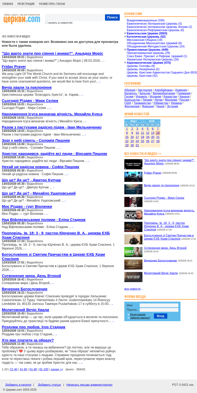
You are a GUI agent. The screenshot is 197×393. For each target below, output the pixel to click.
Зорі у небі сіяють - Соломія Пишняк (36, 140)
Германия (183, 93)
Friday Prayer (14, 66)
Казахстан (170, 96)
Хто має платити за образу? (28, 340)
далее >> (57, 369)
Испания (155, 96)
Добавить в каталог (18, 384)
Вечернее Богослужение (24, 289)
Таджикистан (142, 103)
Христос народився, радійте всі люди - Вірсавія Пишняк (54, 153)
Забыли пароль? (140, 317)
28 (157, 141)
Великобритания (164, 93)
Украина (176, 103)
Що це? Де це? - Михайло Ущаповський (39, 193)
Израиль (141, 96)
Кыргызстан (132, 99)
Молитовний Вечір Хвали (25, 310)
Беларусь (130, 93)
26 (147, 141)
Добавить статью (49, 384)
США (127, 103)
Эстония (172, 106)
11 (142, 132)
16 (132, 137)
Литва (159, 99)
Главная (7, 4)
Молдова (171, 99)
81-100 (43, 369)
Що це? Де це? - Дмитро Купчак (31, 180)
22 (126, 141)
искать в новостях (58, 22)
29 (126, 145)
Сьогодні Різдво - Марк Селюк (30, 100)
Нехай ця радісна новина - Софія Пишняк (40, 167)
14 (157, 132)
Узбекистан (160, 103)
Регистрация (26, 4)
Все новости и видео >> (142, 153)
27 (152, 141)
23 (132, 141)
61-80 (33, 369)
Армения (181, 90)
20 (152, 137)
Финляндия (132, 106)
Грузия (128, 96)
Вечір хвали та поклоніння (27, 87)
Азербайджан (164, 90)
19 (147, 137)
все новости (132, 288)
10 (137, 132)
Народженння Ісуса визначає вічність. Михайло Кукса (52, 114)
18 (142, 137)
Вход (160, 316)
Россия (184, 99)
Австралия (145, 90)
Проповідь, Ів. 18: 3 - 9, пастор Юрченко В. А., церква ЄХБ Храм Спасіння (166, 226)
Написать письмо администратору (89, 384)
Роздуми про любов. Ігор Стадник (33, 327)
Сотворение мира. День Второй (31, 276)
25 (142, 141)
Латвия (147, 99)
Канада (184, 96)
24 (137, 141)
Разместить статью (52, 4)
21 (157, 137)
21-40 (13, 369)
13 (152, 132)
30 (132, 145)
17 (137, 137)
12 (147, 132)
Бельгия (145, 93)
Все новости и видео (16, 36)
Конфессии (133, 13)
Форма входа (135, 296)
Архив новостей (136, 113)
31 (137, 145)
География (132, 83)
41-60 (23, 369)
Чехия (160, 106)
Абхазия (129, 90)
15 (126, 137)
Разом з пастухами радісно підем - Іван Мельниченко (51, 127)
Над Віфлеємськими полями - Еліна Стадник (44, 219)
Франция (148, 106)
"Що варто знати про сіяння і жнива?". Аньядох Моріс (52, 53)
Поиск (112, 17)
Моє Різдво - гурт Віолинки (27, 206)
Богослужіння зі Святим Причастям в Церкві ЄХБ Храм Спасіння (169, 237)
